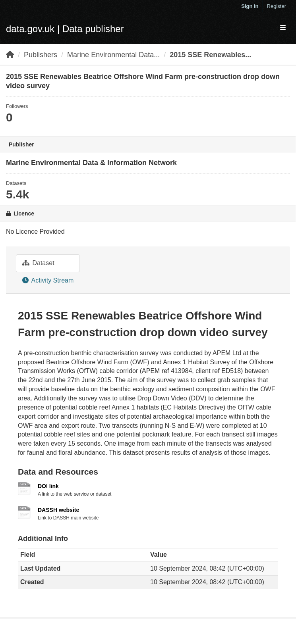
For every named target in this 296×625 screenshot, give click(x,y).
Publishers (40, 55)
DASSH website (58, 510)
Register (276, 6)
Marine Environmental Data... (113, 55)
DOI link (48, 486)
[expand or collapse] (283, 28)
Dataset (38, 263)
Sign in (249, 6)
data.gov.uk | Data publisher (65, 28)
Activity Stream (48, 280)
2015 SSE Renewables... (210, 55)
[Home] (10, 55)
